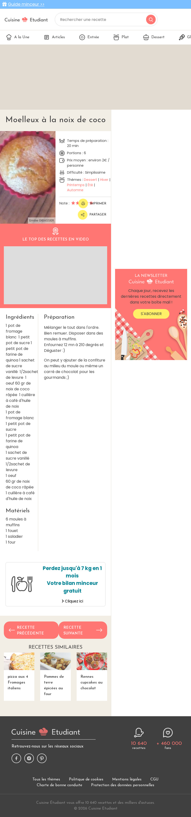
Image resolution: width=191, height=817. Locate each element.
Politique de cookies (86, 779)
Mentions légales (127, 779)
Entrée (89, 37)
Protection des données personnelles (122, 785)
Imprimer (92, 203)
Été (90, 185)
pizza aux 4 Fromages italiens (19, 671)
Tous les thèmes (46, 779)
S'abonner (151, 314)
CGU (154, 779)
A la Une (17, 37)
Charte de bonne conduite (59, 785)
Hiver (104, 179)
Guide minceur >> (26, 4)
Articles (54, 37)
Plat (121, 37)
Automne (75, 190)
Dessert (154, 37)
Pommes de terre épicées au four (55, 674)
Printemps (76, 185)
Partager (92, 215)
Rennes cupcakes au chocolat (92, 671)
